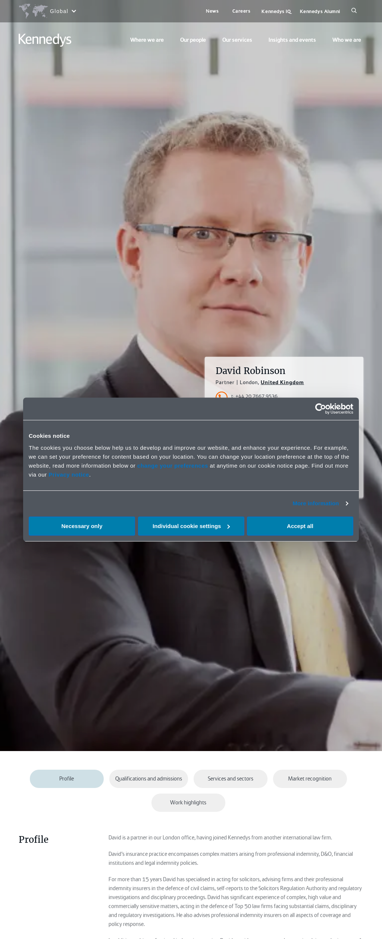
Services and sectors (230, 779)
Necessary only (81, 526)
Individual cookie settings (191, 526)
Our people (193, 40)
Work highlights (188, 802)
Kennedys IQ (276, 11)
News (212, 11)
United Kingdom (282, 382)
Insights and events (292, 40)
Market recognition (310, 779)
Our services (237, 40)
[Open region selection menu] (47, 11)
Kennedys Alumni (320, 11)
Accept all (300, 526)
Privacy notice (68, 474)
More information (315, 503)
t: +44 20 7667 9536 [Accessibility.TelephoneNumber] (254, 396)
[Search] (354, 11)
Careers (241, 11)
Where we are (147, 40)
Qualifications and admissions (148, 779)
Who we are (346, 40)
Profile (66, 779)
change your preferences (172, 465)
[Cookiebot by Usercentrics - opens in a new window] (320, 408)
